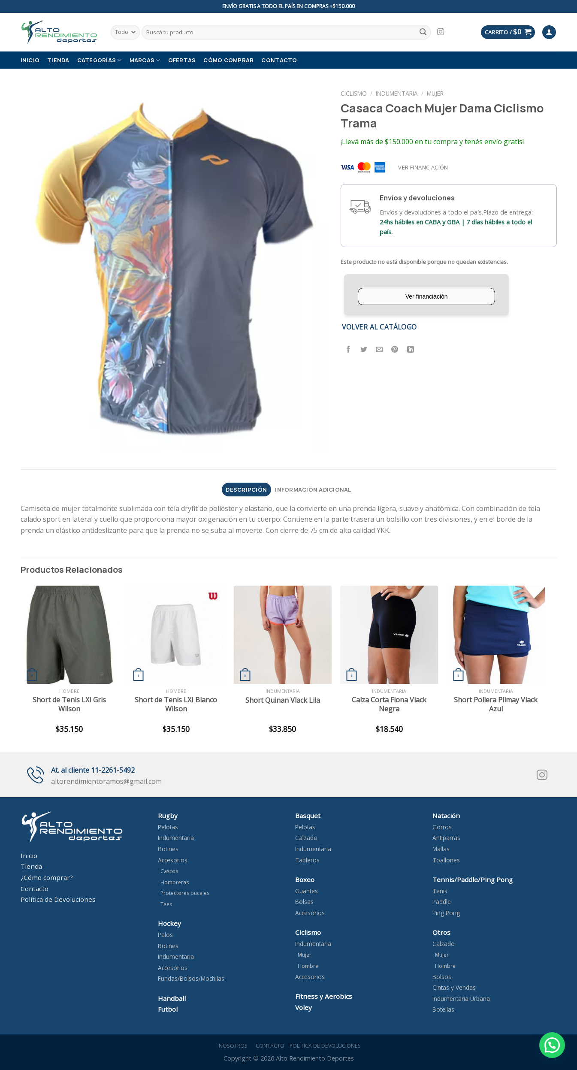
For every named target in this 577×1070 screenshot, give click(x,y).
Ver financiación (423, 167)
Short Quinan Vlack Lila (282, 700)
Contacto (279, 60)
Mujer (435, 93)
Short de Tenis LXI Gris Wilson (69, 704)
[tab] (246, 489)
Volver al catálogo (379, 327)
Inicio (30, 60)
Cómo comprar (228, 60)
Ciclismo (354, 93)
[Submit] (423, 32)
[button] (552, 1045)
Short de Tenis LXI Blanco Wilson (176, 704)
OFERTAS (182, 60)
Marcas (145, 60)
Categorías (99, 60)
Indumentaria (397, 93)
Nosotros (232, 1045)
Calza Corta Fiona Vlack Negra (389, 704)
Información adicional (313, 489)
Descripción (246, 489)
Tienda (58, 60)
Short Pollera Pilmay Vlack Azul (496, 704)
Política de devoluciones (325, 1045)
